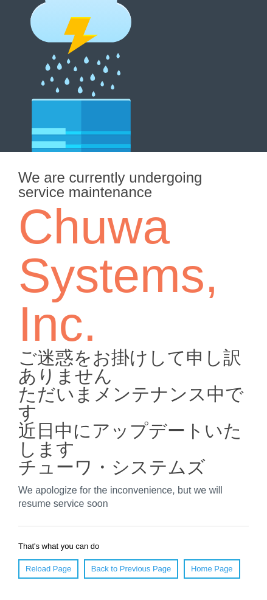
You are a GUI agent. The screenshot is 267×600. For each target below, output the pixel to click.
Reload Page (48, 568)
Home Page (212, 568)
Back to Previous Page (131, 568)
